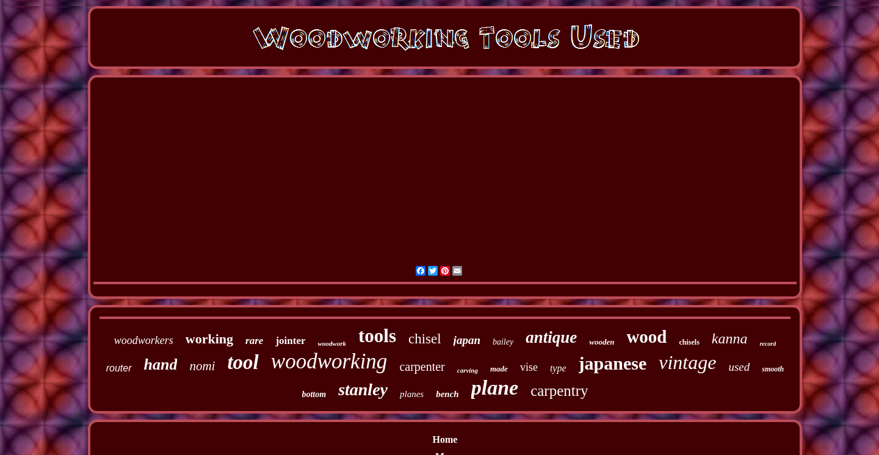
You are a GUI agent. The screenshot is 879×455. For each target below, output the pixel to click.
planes (412, 394)
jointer (290, 340)
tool (242, 362)
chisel (424, 338)
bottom (314, 394)
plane (494, 387)
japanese (613, 363)
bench (447, 394)
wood (646, 336)
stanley (363, 389)
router (119, 368)
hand (161, 364)
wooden (601, 341)
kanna (730, 338)
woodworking (329, 361)
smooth (773, 369)
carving (467, 370)
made (499, 368)
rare (254, 340)
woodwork (331, 343)
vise (529, 367)
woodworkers (143, 340)
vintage (687, 362)
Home (445, 439)
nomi (202, 366)
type (558, 368)
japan (467, 340)
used (739, 366)
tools (377, 335)
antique (551, 337)
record (767, 343)
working (209, 338)
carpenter (421, 366)
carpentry (559, 390)
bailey (503, 341)
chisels (689, 342)
